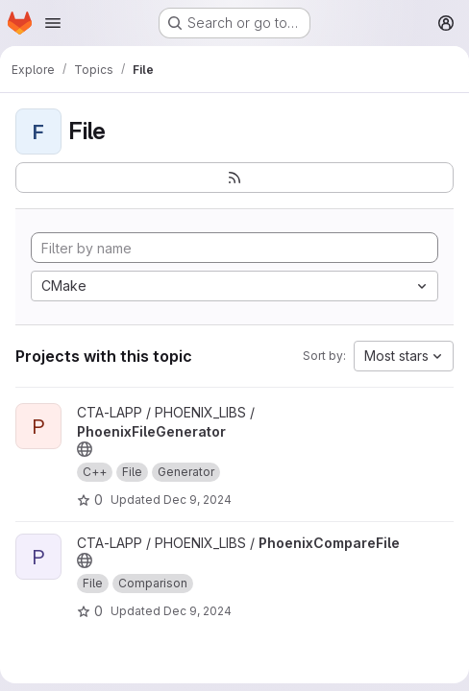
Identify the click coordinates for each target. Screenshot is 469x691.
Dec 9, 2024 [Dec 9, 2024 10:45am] (197, 611)
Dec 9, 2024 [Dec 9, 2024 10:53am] (197, 499)
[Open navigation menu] (52, 23)
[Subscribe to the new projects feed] (234, 177)
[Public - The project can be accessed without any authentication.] (84, 449)
